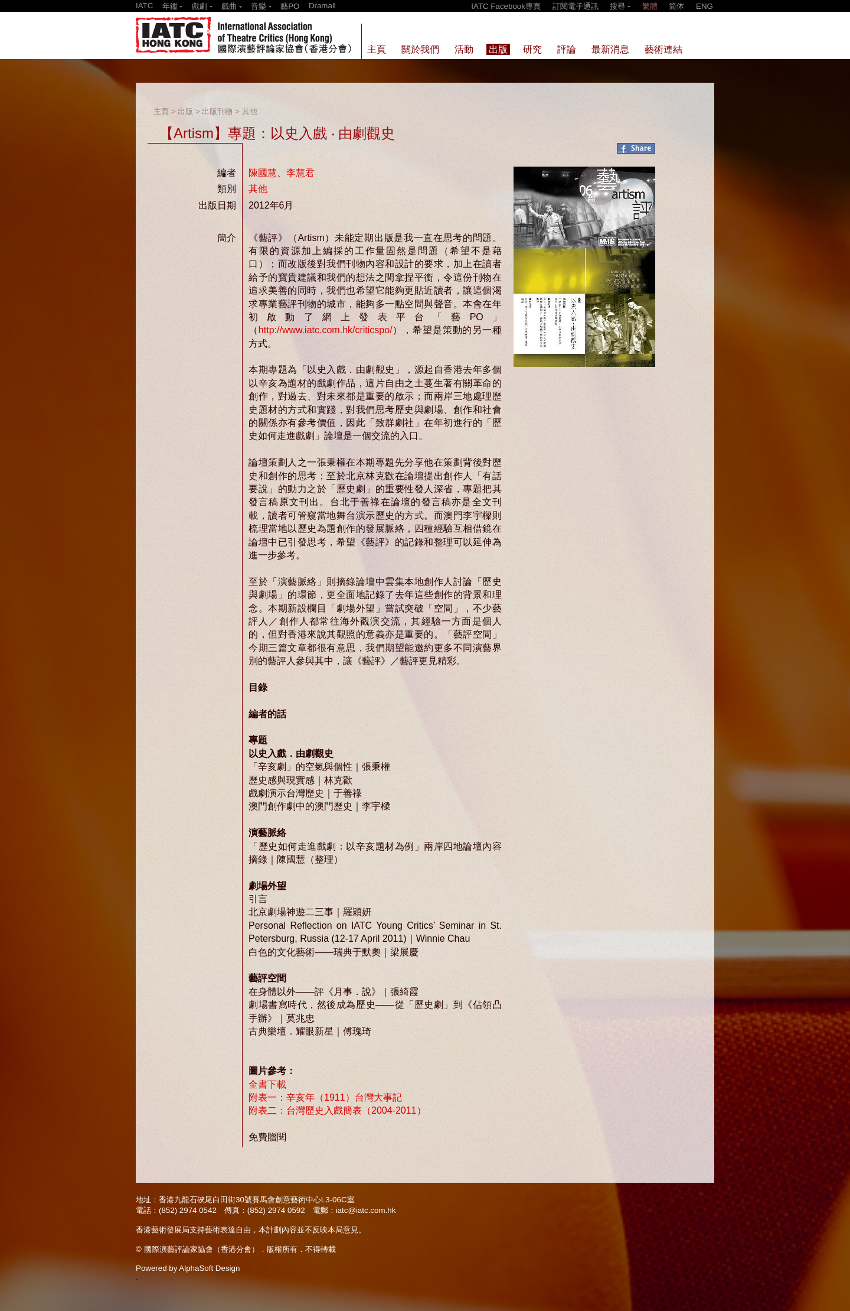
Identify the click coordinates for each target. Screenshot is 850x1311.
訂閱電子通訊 (575, 6)
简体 (676, 6)
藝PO (289, 6)
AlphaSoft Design (209, 1268)
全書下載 (267, 1084)
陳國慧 (263, 173)
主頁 (161, 111)
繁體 (650, 6)
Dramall (322, 5)
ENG (704, 6)
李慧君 (300, 173)
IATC (144, 5)
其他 (249, 111)
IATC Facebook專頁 (506, 6)
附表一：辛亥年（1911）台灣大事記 (325, 1097)
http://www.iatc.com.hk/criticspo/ (326, 330)
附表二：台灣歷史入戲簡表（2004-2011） (337, 1110)
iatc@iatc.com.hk (366, 1210)
